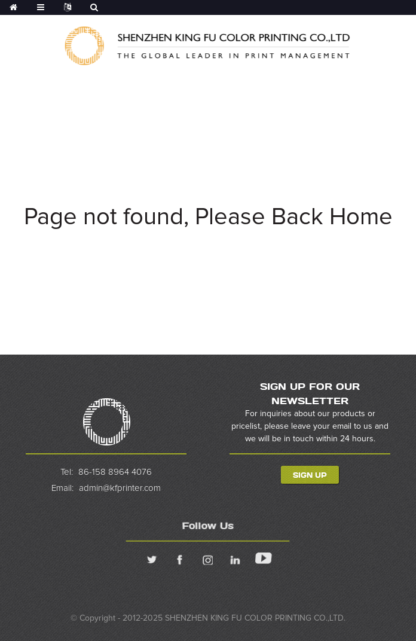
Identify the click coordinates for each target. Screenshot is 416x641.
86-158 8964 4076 (115, 472)
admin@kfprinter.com (120, 488)
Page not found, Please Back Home (208, 217)
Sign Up (310, 475)
